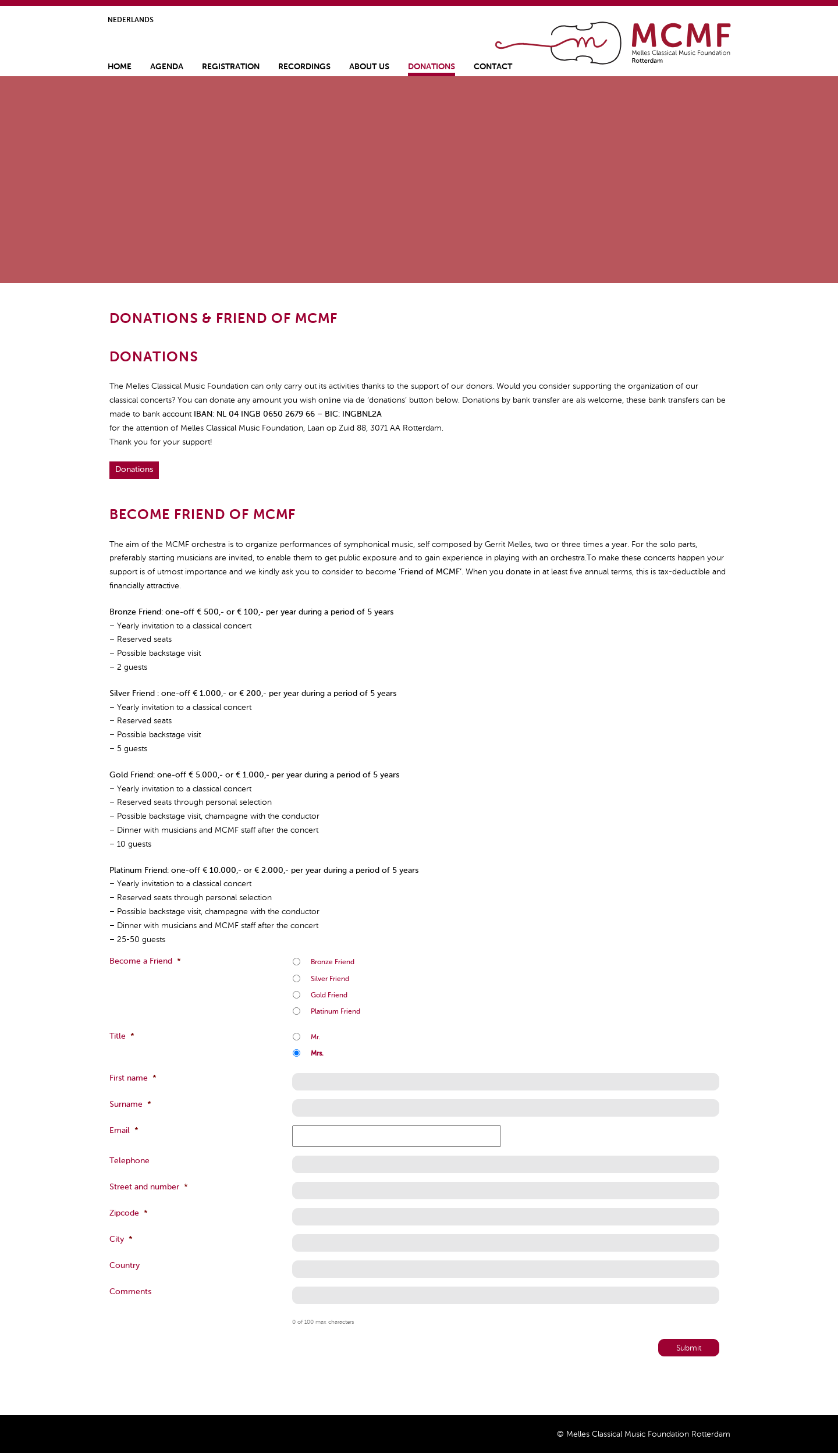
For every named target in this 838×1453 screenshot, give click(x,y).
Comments (130, 1292)
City (121, 1239)
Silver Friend (330, 979)
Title (121, 1036)
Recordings (304, 67)
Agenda (166, 67)
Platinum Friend (335, 1011)
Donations (431, 67)
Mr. (316, 1037)
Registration (231, 67)
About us (369, 67)
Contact (493, 67)
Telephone (129, 1161)
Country (124, 1266)
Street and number (148, 1187)
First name (133, 1078)
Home (614, 43)
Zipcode (128, 1213)
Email (124, 1131)
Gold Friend (329, 995)
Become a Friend (145, 961)
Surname (130, 1104)
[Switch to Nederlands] (131, 22)
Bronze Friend (332, 962)
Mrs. (317, 1053)
